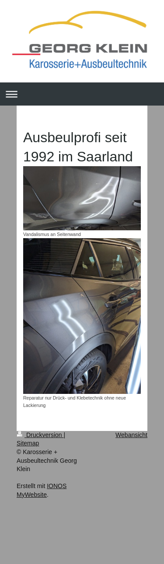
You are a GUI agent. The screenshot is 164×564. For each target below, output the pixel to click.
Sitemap (28, 443)
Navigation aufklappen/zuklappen (82, 94)
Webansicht (131, 434)
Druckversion (40, 434)
